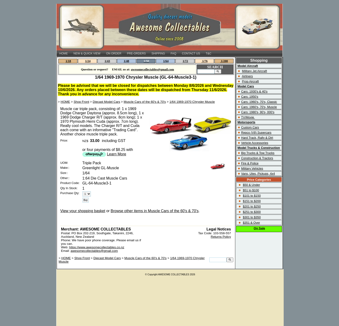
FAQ (173, 53)
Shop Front (81, 102)
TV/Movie (247, 117)
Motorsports (246, 122)
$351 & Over (251, 222)
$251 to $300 (252, 212)
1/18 (68, 61)
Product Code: (70, 183)
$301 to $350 (252, 217)
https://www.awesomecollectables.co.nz (96, 247)
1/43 (107, 61)
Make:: (64, 167)
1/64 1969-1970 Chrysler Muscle (192, 102)
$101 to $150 (252, 195)
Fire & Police (249, 163)
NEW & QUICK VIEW (87, 53)
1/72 (185, 61)
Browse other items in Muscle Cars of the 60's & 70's (154, 211)
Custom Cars (250, 127)
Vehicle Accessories (254, 143)
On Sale (259, 228)
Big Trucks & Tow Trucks (257, 153)
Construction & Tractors (257, 158)
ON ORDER (113, 53)
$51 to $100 (251, 190)
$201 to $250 (252, 206)
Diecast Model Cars (106, 102)
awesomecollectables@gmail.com (94, 251)
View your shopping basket (82, 211)
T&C (208, 53)
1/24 (87, 61)
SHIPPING (158, 53)
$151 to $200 (252, 201)
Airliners (247, 76)
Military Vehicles (252, 168)
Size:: (64, 173)
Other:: (64, 178)
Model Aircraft (248, 66)
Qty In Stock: (68, 188)
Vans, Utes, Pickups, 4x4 (258, 173)
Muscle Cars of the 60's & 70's (145, 102)
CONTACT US (191, 53)
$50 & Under (251, 185)
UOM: (64, 163)
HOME (63, 53)
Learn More (116, 154)
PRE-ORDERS (136, 53)
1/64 (166, 61)
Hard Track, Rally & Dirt (257, 137)
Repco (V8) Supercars (256, 132)
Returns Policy (221, 236)
